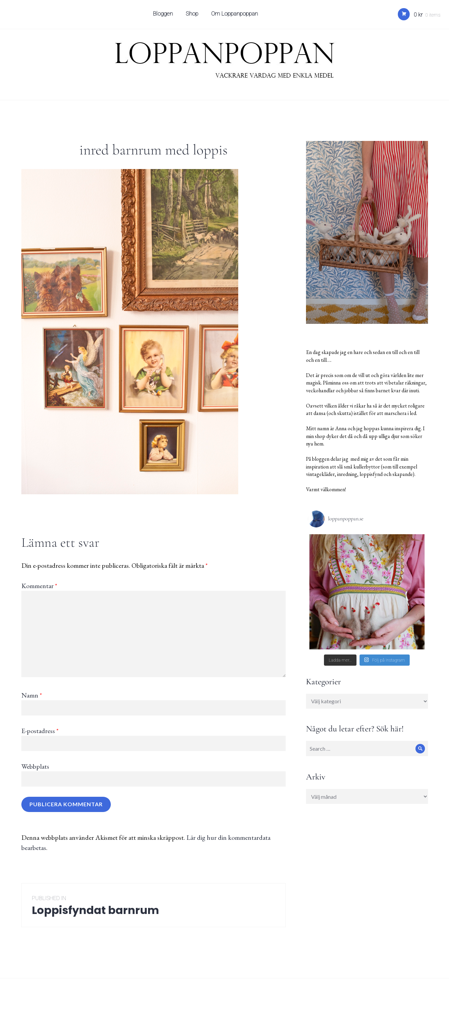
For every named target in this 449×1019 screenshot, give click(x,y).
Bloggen (164, 15)
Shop (192, 15)
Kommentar (39, 585)
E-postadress (40, 730)
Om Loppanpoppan (235, 15)
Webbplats (35, 766)
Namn (31, 695)
